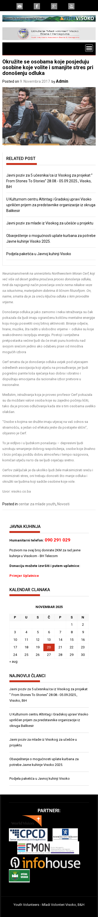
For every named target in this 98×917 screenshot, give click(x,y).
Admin (62, 81)
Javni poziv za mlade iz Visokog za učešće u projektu (49, 223)
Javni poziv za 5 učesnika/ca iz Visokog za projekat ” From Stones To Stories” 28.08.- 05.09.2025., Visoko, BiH (49, 181)
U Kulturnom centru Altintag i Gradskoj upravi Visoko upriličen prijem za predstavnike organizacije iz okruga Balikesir (50, 205)
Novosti (63, 504)
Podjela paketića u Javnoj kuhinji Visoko (38, 254)
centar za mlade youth (37, 504)
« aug (13, 661)
